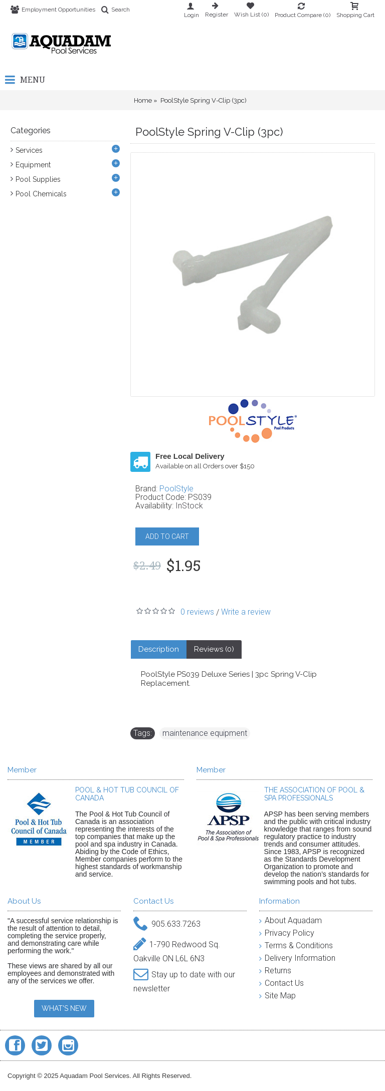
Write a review (246, 612)
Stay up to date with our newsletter (184, 979)
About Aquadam (290, 920)
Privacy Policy (286, 933)
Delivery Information (297, 958)
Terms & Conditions (296, 945)
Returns (275, 970)
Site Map (277, 995)
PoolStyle (176, 488)
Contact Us (281, 983)
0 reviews (197, 612)
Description (158, 649)
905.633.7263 (167, 924)
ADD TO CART (167, 536)
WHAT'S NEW (64, 1008)
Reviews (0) (214, 649)
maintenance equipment (204, 733)
